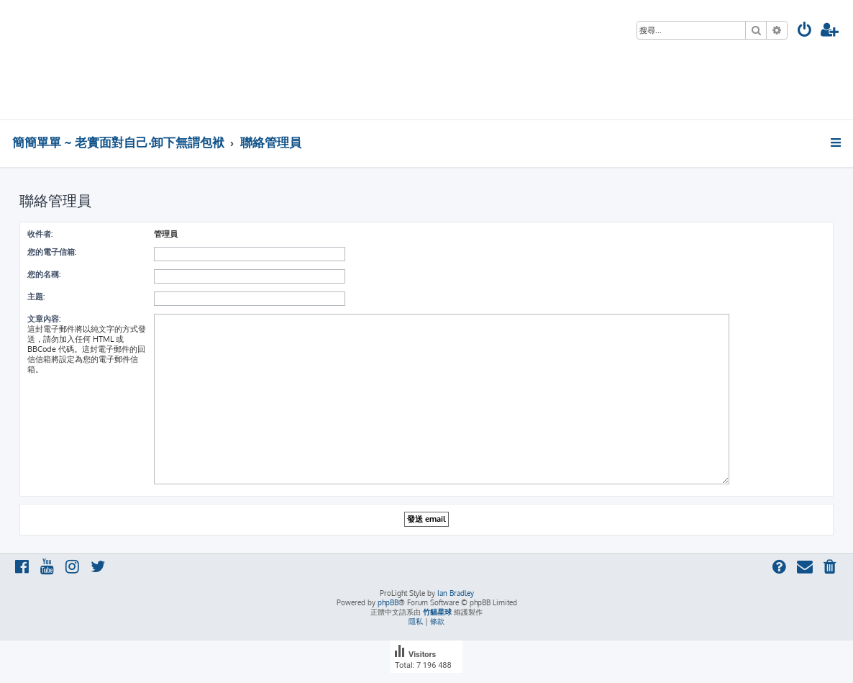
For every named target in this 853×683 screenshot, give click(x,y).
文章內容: (43, 319)
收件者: (40, 234)
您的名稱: (43, 274)
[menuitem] (805, 31)
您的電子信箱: (51, 252)
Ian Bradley (455, 593)
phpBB (388, 602)
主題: (36, 296)
